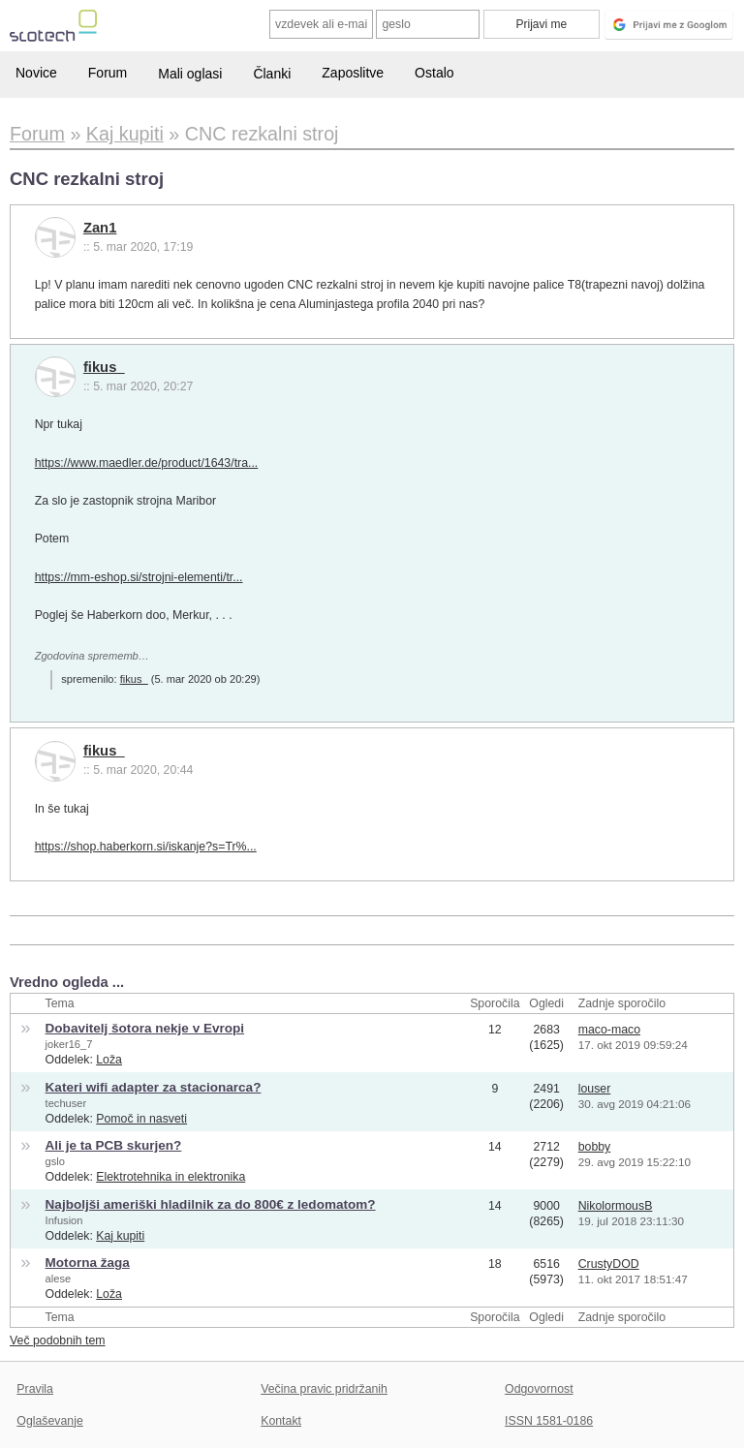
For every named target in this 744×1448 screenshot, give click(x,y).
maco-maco (609, 1029)
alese (59, 1278)
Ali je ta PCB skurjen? (114, 1145)
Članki (272, 73)
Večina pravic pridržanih (324, 1389)
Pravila (34, 1389)
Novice (36, 72)
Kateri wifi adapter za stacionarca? (154, 1087)
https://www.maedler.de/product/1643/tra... (147, 463)
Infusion (64, 1220)
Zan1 (99, 227)
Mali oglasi (190, 73)
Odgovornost (539, 1389)
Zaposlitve (353, 72)
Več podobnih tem (58, 1340)
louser (594, 1088)
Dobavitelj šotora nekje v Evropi (145, 1028)
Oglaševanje (49, 1421)
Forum (107, 72)
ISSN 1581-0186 (549, 1421)
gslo (55, 1161)
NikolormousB (615, 1206)
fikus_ (104, 367)
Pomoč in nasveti (141, 1118)
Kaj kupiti (120, 1236)
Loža (109, 1059)
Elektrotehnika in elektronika (170, 1177)
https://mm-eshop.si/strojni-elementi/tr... (139, 577)
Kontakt (281, 1421)
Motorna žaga (88, 1262)
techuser (66, 1103)
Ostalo (434, 72)
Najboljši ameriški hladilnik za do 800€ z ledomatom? (211, 1204)
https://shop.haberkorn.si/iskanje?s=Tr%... (146, 846)
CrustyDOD (608, 1264)
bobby (594, 1147)
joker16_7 (69, 1044)
